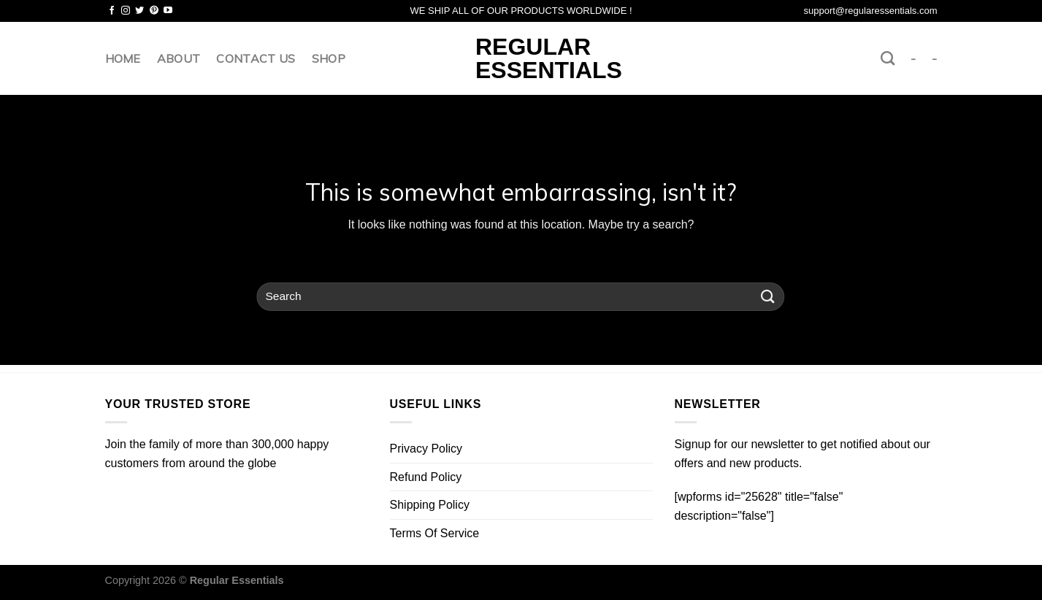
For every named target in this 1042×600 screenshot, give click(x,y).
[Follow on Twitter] (139, 11)
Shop (328, 58)
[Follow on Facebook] (111, 11)
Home (123, 58)
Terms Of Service (435, 533)
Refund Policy (426, 477)
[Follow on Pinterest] (154, 11)
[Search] (887, 58)
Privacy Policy (426, 448)
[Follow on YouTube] (168, 11)
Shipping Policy (430, 505)
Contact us (255, 58)
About (179, 58)
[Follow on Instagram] (125, 11)
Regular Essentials (521, 58)
